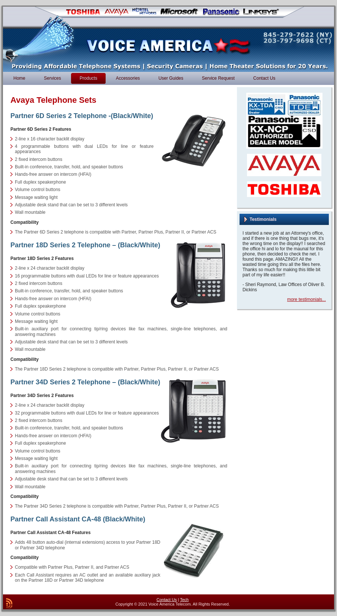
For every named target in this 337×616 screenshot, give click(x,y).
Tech (184, 599)
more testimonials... (306, 299)
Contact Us (167, 599)
